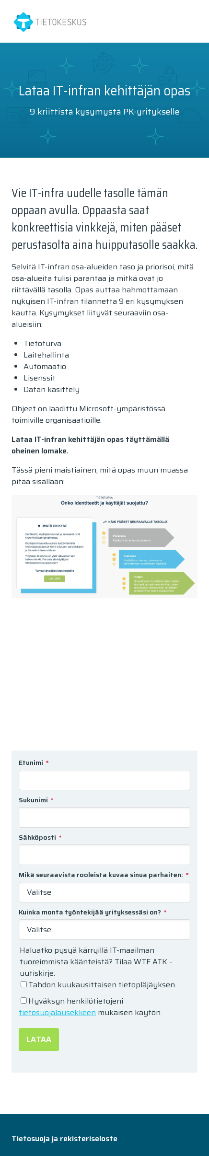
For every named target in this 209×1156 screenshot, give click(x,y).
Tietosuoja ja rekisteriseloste (64, 1138)
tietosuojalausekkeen (57, 1012)
